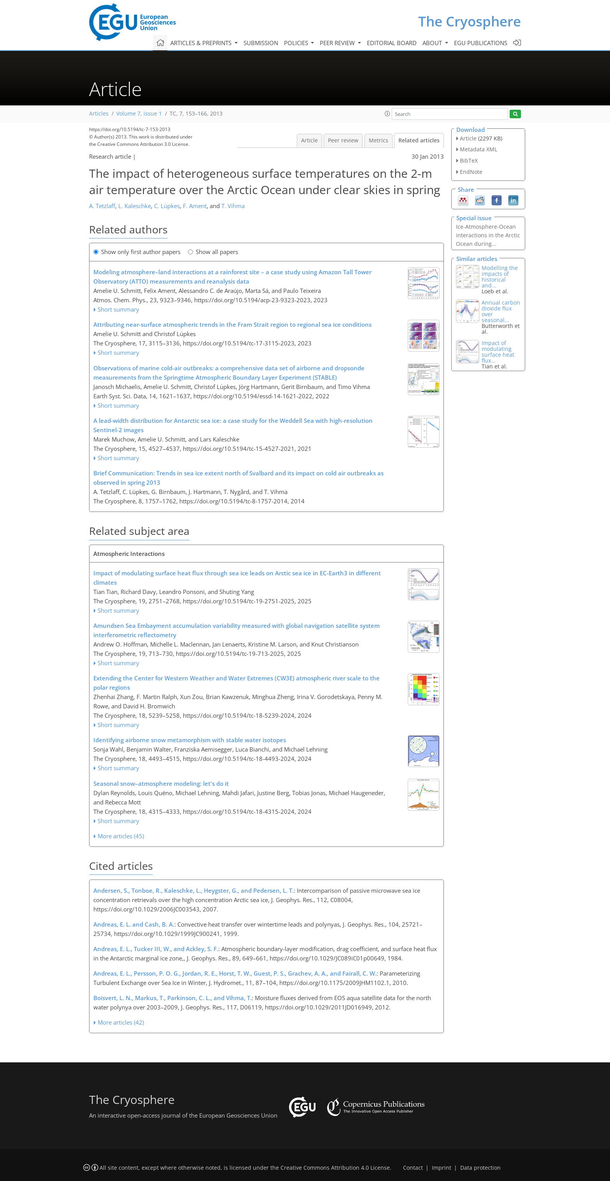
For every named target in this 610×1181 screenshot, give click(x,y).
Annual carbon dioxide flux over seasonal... (501, 311)
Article (309, 140)
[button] (387, 113)
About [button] (432, 43)
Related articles (419, 140)
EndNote (471, 171)
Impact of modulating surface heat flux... (498, 351)
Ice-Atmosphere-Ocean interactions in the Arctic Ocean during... (488, 235)
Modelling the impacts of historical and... (500, 276)
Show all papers (213, 252)
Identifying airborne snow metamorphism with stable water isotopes (189, 740)
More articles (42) (121, 1022)
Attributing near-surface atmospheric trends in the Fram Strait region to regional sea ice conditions (232, 324)
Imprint (441, 1167)
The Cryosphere (469, 21)
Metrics (378, 140)
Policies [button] (297, 43)
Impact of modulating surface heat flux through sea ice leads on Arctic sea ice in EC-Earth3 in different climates (237, 577)
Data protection (480, 1167)
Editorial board (392, 43)
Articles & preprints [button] (201, 43)
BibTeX (469, 160)
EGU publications (480, 43)
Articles (99, 113)
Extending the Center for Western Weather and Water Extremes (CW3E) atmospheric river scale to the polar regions (236, 682)
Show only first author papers (137, 252)
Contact (413, 1167)
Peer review (343, 140)
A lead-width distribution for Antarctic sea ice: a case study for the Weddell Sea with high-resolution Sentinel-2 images (233, 425)
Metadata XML (478, 149)
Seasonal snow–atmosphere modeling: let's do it (161, 783)
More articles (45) (121, 836)
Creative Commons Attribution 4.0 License (335, 1167)
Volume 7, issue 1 (139, 113)
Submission (261, 43)
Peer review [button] (338, 43)
